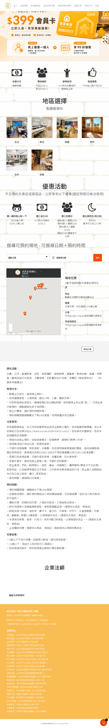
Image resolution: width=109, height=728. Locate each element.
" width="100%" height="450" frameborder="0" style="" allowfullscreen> (33, 301)
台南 (42, 174)
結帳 (97, 5)
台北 (17, 142)
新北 (42, 142)
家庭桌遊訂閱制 (64, 5)
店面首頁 (24, 5)
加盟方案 (78, 5)
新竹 (92, 142)
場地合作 (88, 5)
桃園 (67, 142)
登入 (15, 5)
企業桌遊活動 (49, 5)
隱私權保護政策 (31, 620)
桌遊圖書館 (35, 5)
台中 (17, 174)
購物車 (53, 624)
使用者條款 (19, 620)
